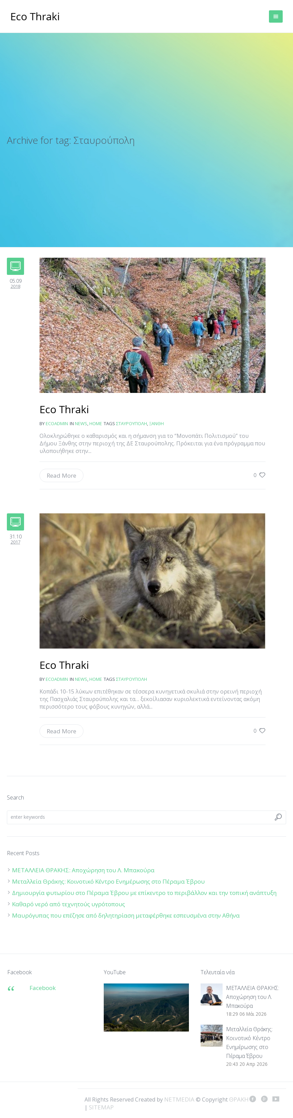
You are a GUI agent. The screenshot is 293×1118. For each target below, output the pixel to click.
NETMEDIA (179, 1099)
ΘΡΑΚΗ (35, 17)
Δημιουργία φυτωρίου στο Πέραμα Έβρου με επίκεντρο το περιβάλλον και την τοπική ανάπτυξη (144, 893)
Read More (61, 475)
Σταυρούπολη (131, 423)
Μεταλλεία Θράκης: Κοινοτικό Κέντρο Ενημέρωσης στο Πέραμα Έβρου (109, 881)
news (81, 423)
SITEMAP (101, 1107)
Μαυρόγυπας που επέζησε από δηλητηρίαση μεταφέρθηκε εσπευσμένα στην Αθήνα (126, 915)
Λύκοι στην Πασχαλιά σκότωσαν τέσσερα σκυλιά (64, 666)
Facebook (43, 988)
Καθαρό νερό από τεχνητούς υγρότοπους (68, 904)
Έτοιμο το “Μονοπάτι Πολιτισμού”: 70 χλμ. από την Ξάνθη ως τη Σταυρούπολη (64, 410)
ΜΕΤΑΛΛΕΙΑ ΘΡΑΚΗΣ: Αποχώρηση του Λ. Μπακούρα (83, 870)
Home (95, 423)
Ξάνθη (156, 423)
